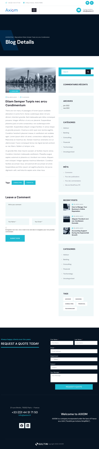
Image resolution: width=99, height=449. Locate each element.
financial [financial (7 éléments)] (81, 304)
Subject (52, 364)
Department (54, 356)
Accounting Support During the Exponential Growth (80, 233)
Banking (66, 133)
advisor (66, 128)
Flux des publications (72, 176)
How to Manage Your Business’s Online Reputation (79, 209)
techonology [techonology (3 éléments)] (70, 308)
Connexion (68, 172)
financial (30, 182)
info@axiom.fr (88, 11)
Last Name (78, 339)
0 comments (25, 97)
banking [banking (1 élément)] (79, 299)
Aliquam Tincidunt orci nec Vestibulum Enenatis (80, 221)
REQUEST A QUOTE (74, 387)
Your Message (54, 372)
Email (52, 348)
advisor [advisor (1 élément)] (68, 299)
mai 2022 (66, 108)
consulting (18, 182)
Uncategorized (68, 152)
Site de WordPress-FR (72, 185)
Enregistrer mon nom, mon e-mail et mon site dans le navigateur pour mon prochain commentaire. (30, 230)
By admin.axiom (12, 97)
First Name (53, 339)
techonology (68, 147)
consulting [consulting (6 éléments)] (69, 304)
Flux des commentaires (73, 181)
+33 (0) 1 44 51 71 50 (14, 3)
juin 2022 (66, 105)
